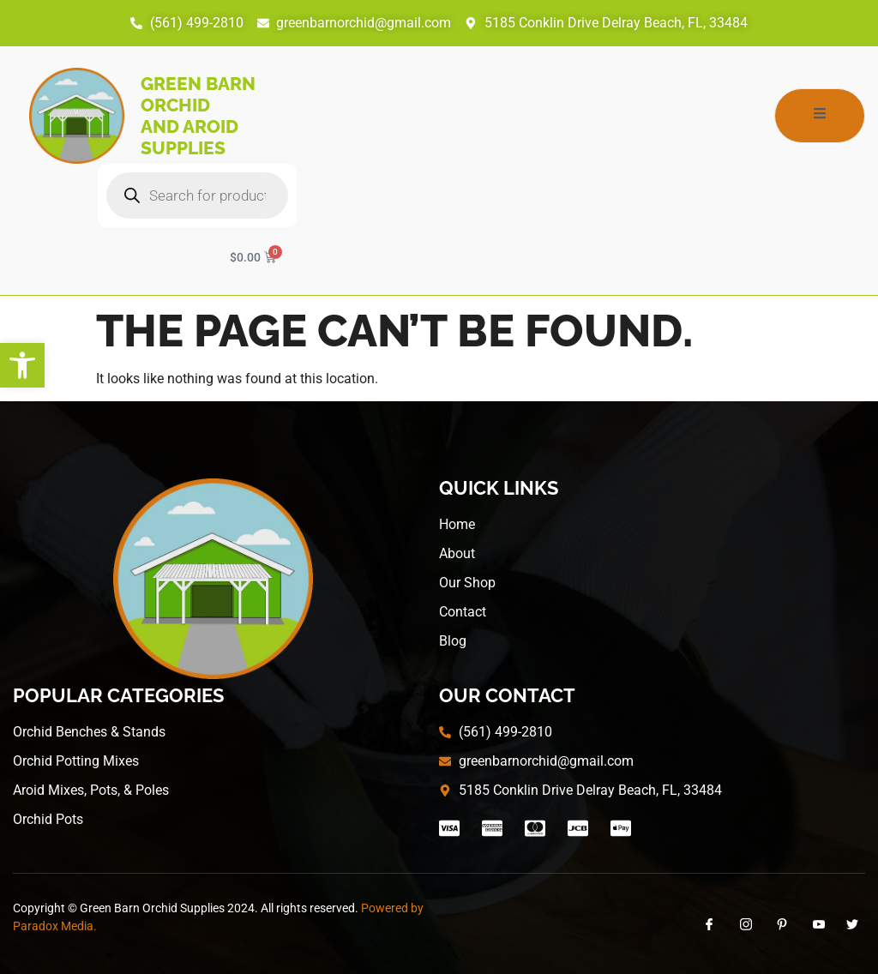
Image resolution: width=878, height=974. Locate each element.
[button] (22, 365)
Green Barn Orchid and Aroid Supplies (198, 116)
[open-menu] (819, 115)
